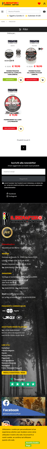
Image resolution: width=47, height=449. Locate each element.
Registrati (23, 179)
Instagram (12, 196)
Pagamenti (6, 358)
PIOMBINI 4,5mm (12, 43)
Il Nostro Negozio (8, 351)
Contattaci (6, 348)
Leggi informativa (9, 187)
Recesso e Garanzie (9, 363)
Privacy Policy (7, 356)
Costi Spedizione (8, 361)
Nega (28, 445)
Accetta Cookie (32, 443)
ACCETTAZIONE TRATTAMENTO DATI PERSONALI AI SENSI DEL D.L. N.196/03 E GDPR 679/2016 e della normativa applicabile (23, 185)
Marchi (4, 353)
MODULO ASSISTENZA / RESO (14, 373)
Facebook (11, 194)
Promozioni (6, 366)
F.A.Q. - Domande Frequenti (12, 368)
